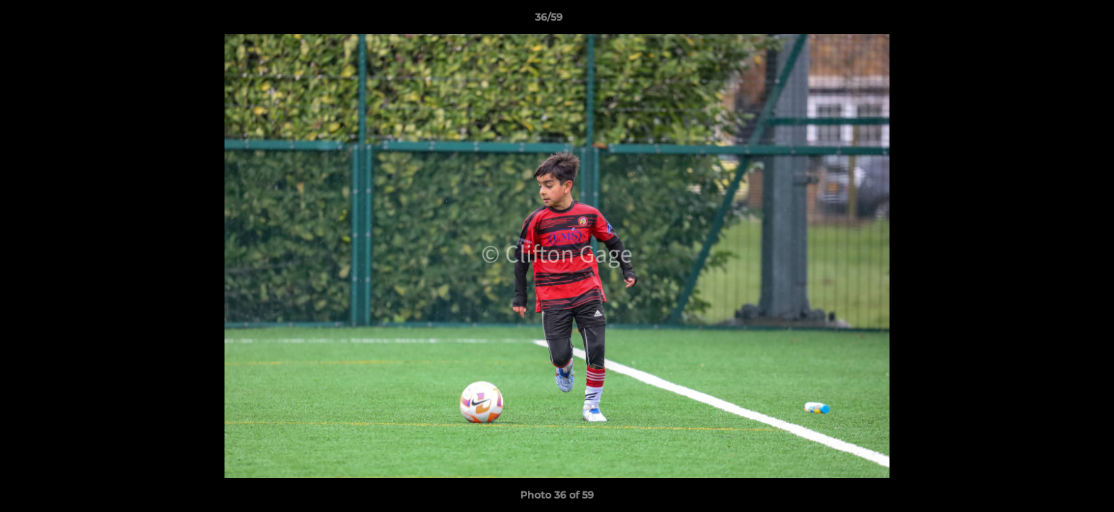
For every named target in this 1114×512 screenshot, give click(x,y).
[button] (1054, 20)
